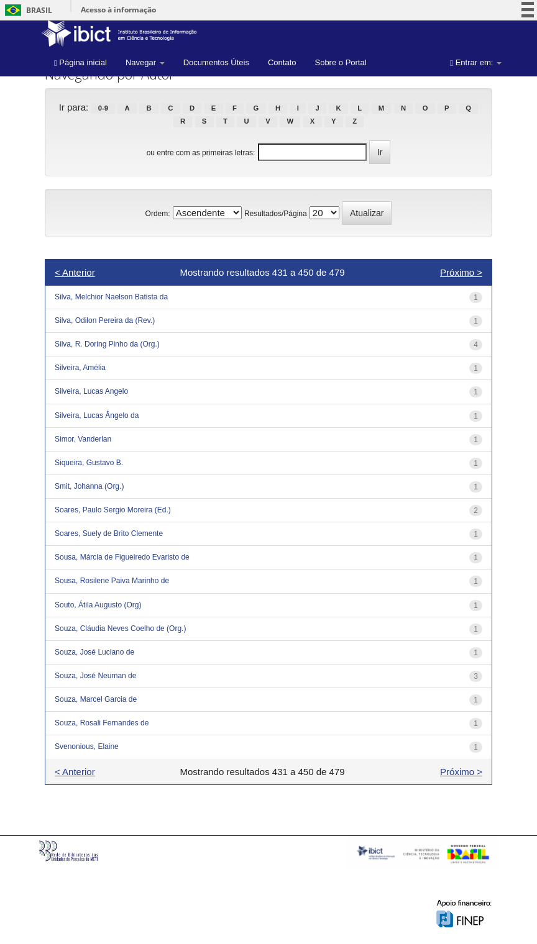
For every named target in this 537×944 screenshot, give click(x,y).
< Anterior (75, 272)
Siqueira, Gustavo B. (89, 462)
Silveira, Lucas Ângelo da (97, 415)
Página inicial (80, 62)
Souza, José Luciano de (94, 652)
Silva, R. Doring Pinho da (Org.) (107, 344)
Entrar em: (476, 62)
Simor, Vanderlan (83, 439)
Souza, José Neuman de (95, 675)
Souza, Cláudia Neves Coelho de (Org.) (120, 628)
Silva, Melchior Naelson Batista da (111, 297)
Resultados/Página (275, 213)
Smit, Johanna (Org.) (89, 486)
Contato (282, 62)
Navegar (145, 62)
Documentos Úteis (216, 62)
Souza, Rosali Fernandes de (102, 723)
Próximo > (461, 272)
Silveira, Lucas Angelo (91, 391)
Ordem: (157, 213)
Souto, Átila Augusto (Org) (98, 605)
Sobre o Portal (340, 62)
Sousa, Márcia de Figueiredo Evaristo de (122, 557)
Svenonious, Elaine (87, 746)
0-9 (103, 108)
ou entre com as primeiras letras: (201, 152)
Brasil (26, 10)
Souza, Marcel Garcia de (96, 699)
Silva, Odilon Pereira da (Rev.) (105, 320)
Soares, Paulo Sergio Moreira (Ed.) (113, 510)
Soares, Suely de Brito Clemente (109, 533)
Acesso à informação (118, 9)
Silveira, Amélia (80, 367)
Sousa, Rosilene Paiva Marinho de (112, 580)
